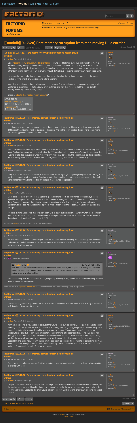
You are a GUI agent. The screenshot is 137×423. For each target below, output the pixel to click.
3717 (114, 262)
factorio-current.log (13, 102)
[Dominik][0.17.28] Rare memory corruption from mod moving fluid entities (64, 43)
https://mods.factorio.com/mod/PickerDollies (31, 63)
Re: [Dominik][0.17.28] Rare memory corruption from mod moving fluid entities (38, 119)
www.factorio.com (13, 34)
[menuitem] (59, 23)
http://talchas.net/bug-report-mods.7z (31, 95)
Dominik (110, 117)
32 (113, 61)
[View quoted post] (28, 265)
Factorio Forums (15, 27)
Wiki (32, 4)
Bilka (109, 252)
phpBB (62, 414)
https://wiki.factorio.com (27, 287)
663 (114, 127)
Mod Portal (42, 4)
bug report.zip (10, 107)
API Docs (55, 4)
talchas (110, 52)
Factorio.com (8, 4)
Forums (22, 3)
